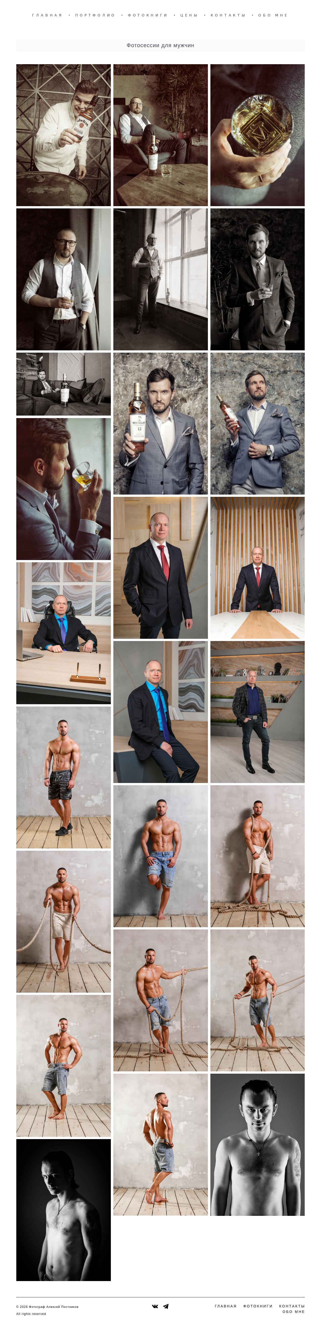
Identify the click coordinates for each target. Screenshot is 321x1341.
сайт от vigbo (295, 1329)
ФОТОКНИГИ (148, 15)
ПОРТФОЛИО (95, 15)
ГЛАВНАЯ (47, 15)
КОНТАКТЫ (229, 15)
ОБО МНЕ (273, 15)
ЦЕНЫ (189, 15)
